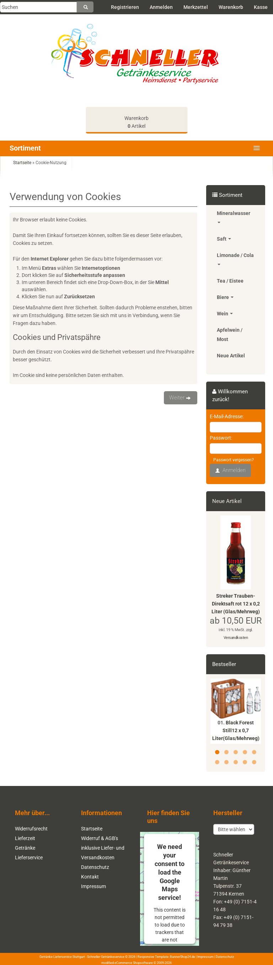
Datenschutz (95, 867)
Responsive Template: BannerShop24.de (166, 957)
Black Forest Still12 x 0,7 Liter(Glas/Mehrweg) (235, 730)
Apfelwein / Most (229, 334)
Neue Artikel (231, 355)
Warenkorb (231, 7)
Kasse (261, 7)
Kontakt (90, 877)
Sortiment (25, 148)
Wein (225, 313)
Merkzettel (195, 7)
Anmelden (161, 7)
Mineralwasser (233, 216)
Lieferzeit (25, 838)
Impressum (93, 886)
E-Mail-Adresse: (226, 416)
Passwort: (221, 438)
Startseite (91, 829)
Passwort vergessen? (233, 459)
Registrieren (125, 7)
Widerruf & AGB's (99, 838)
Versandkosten (236, 637)
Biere (225, 297)
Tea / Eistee (230, 281)
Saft (224, 239)
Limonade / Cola (235, 258)
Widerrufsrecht (31, 829)
